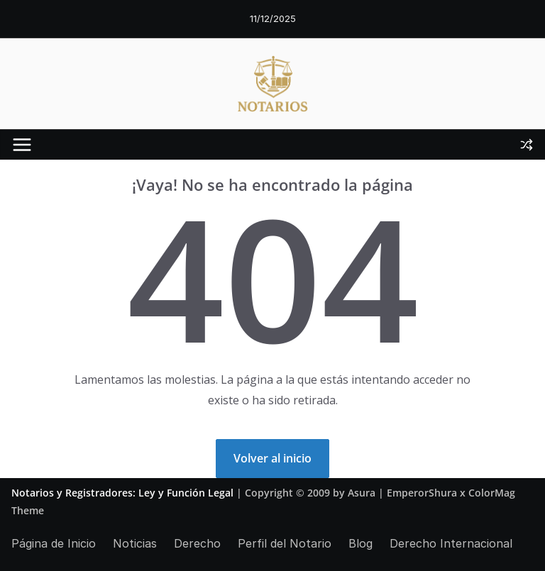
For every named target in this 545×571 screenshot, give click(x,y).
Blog (360, 543)
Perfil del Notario (284, 543)
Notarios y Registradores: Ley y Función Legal (122, 492)
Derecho (197, 543)
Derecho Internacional (451, 543)
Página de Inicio (53, 543)
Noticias (135, 543)
